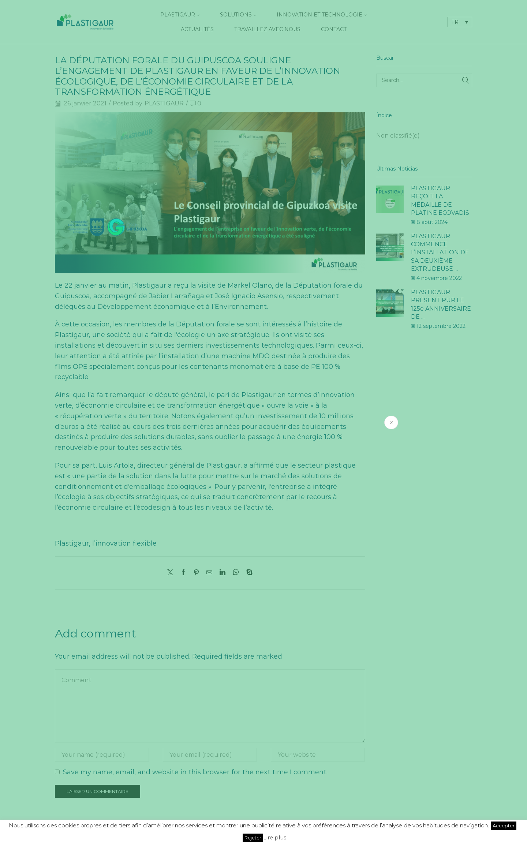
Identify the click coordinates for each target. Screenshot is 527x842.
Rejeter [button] (252, 838)
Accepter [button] (504, 825)
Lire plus (274, 837)
